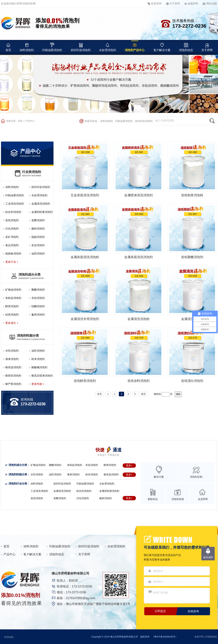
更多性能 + (37, 384)
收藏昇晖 (193, 3)
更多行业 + (11, 261)
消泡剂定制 (196, 476)
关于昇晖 (174, 3)
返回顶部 (208, 557)
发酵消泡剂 (38, 220)
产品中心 (30, 121)
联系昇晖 (156, 3)
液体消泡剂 (12, 359)
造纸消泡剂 (12, 220)
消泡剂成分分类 (17, 465)
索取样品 (153, 499)
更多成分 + (11, 323)
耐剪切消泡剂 (13, 375)
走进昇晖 (203, 499)
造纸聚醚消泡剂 (192, 257)
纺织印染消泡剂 (81, 50)
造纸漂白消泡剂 (192, 381)
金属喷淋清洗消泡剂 (138, 195)
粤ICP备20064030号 (164, 636)
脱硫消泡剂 (38, 237)
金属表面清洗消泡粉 (85, 257)
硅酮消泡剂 (38, 306)
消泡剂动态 (186, 50)
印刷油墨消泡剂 (52, 50)
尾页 (143, 394)
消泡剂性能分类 (17, 474)
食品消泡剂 (12, 245)
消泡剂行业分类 (17, 483)
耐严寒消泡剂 (13, 384)
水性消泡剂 (12, 350)
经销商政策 (211, 636)
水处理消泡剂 (107, 50)
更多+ (129, 465)
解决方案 (159, 476)
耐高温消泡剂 (13, 367)
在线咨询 (193, 611)
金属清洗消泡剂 (40, 203)
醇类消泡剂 (12, 306)
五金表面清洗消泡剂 (85, 195)
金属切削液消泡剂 (42, 212)
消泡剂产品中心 (135, 50)
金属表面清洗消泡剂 (138, 257)
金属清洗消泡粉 (138, 319)
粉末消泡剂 (38, 359)
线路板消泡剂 (13, 253)
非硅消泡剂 (38, 298)
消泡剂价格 (177, 499)
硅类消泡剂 (12, 314)
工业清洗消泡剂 (14, 203)
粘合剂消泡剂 (13, 212)
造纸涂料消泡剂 (138, 381)
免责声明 (199, 636)
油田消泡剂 (38, 253)
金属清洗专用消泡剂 (85, 319)
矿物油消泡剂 (13, 289)
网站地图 (211, 3)
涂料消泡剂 (27, 50)
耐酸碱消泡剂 (39, 367)
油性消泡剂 (38, 350)
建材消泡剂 (38, 228)
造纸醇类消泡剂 (85, 381)
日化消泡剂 (12, 228)
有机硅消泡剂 (13, 298)
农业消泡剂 (38, 245)
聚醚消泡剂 (38, 289)
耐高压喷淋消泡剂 (42, 375)
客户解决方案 (162, 50)
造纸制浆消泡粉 (192, 195)
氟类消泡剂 (38, 314)
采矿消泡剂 (12, 237)
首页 (8, 50)
